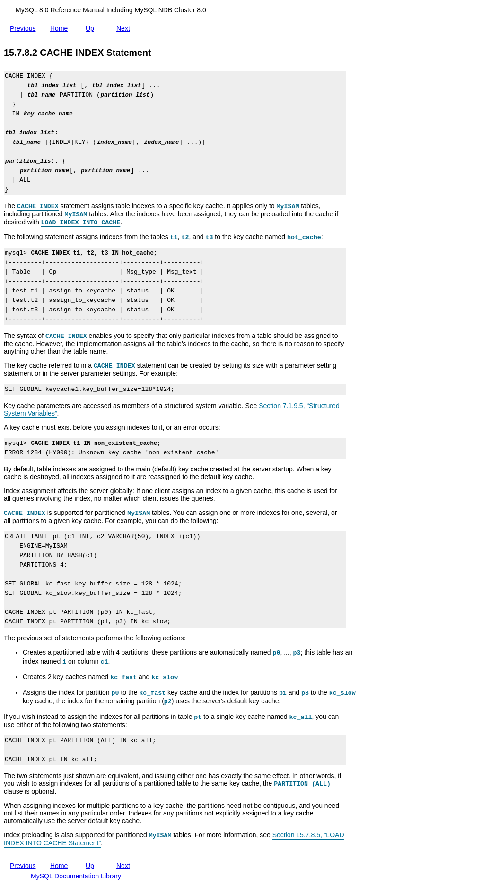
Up (92, 26)
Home (60, 28)
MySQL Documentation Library (76, 876)
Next (125, 26)
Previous (24, 26)
